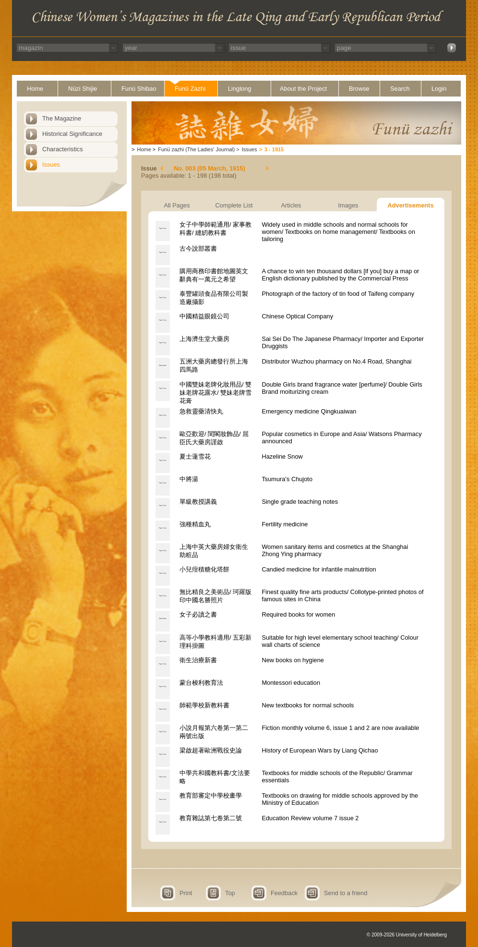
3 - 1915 (274, 149)
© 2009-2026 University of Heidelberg (407, 934)
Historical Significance (72, 133)
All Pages (177, 205)
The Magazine (61, 118)
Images (348, 205)
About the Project (303, 88)
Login (438, 88)
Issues (51, 164)
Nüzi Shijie (82, 88)
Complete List (233, 205)
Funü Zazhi (190, 88)
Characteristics (62, 149)
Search (400, 88)
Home (35, 88)
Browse (359, 88)
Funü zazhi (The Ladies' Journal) (196, 149)
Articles (291, 205)
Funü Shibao (138, 88)
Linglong (239, 88)
